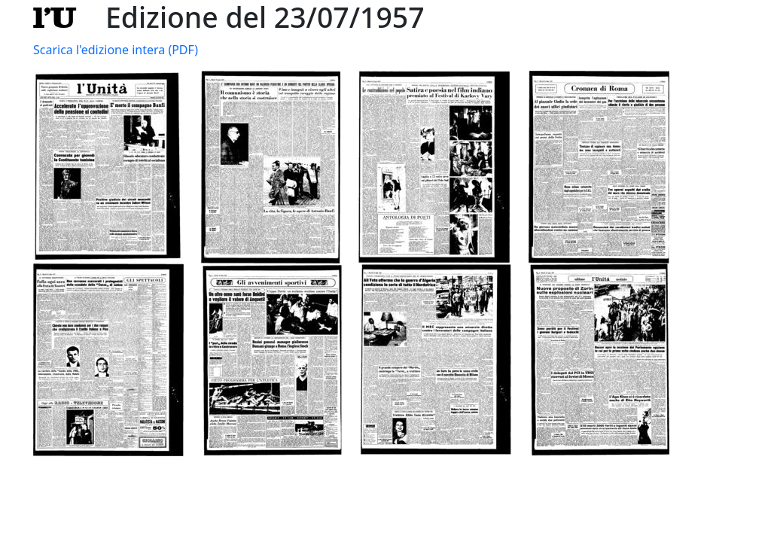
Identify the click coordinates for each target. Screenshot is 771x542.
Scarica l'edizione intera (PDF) (115, 49)
